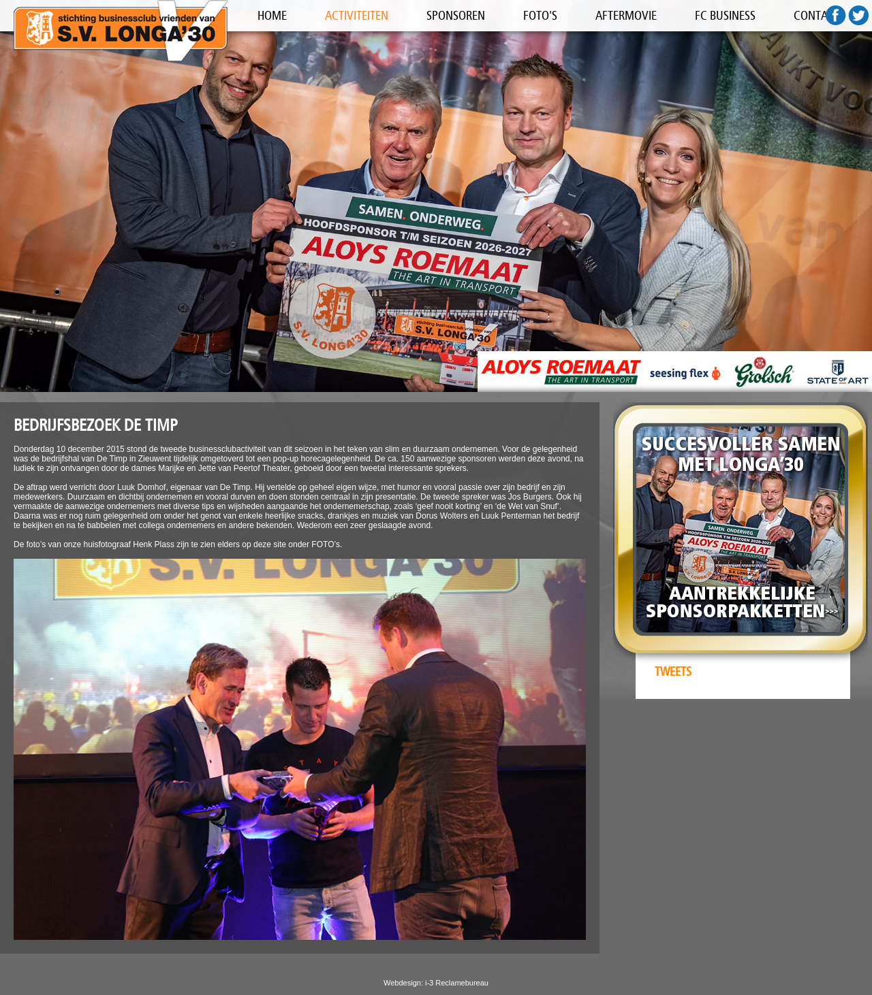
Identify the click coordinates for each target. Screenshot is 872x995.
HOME (272, 15)
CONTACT (817, 15)
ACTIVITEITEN (356, 15)
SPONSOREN (455, 15)
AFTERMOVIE (626, 15)
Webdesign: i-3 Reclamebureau (436, 983)
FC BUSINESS (725, 15)
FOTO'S (540, 15)
